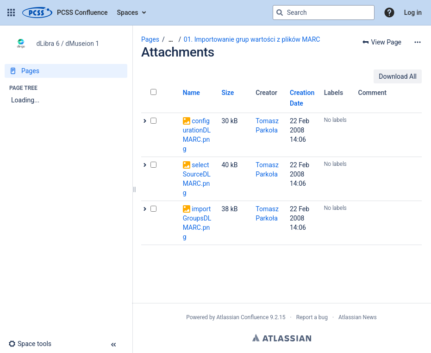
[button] (11, 12)
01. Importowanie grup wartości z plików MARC (252, 39)
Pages (150, 39)
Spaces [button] (127, 12)
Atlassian (281, 338)
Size (228, 92)
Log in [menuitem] (413, 12)
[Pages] (66, 71)
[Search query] (324, 12)
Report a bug (312, 317)
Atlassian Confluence (242, 317)
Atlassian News (357, 317)
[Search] (279, 12)
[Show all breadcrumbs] (171, 40)
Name (191, 92)
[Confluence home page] (65, 12)
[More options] (417, 42)
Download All (398, 76)
